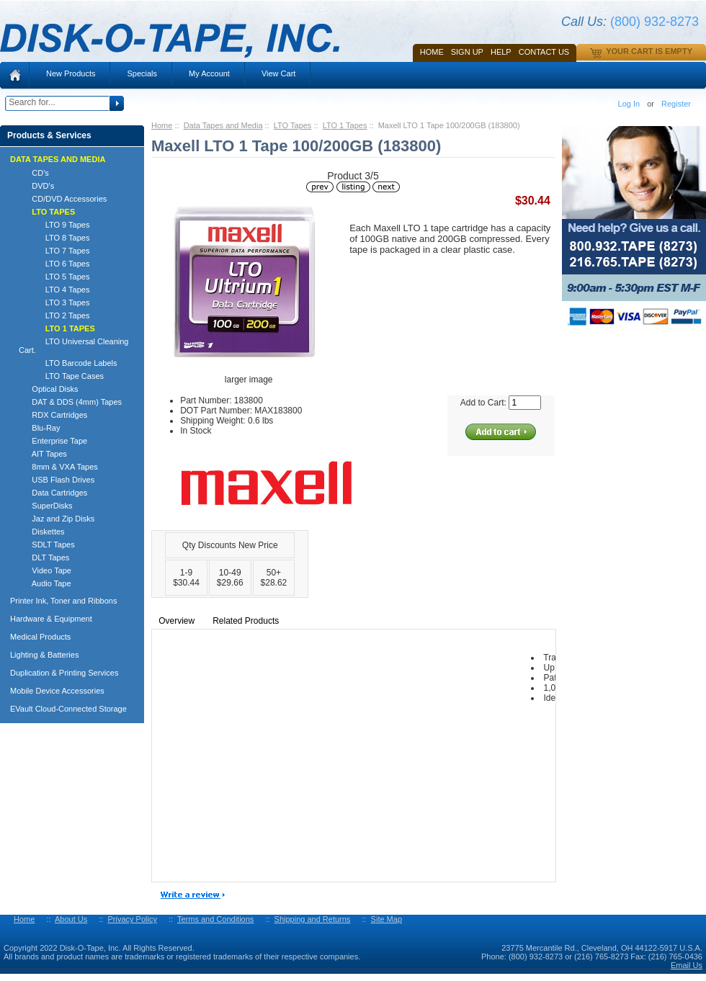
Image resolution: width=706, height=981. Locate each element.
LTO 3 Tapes (54, 302)
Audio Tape (45, 583)
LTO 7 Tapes (54, 250)
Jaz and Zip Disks (56, 518)
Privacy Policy (131, 919)
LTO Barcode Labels (68, 363)
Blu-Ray (39, 428)
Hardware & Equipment (51, 618)
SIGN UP (467, 52)
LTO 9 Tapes (54, 224)
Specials (142, 73)
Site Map (386, 919)
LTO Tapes (293, 125)
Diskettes (42, 531)
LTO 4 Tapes (54, 289)
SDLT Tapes (47, 544)
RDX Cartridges (53, 415)
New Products (70, 73)
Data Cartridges (53, 492)
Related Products (246, 621)
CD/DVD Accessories (63, 198)
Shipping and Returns (312, 919)
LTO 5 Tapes (54, 276)
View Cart (278, 73)
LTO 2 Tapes (54, 315)
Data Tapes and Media (223, 125)
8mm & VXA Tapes (58, 466)
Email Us (686, 965)
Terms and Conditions (215, 919)
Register (676, 103)
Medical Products (40, 636)
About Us (71, 919)
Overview (176, 621)
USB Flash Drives (56, 479)
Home (432, 52)
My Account (209, 73)
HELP (501, 52)
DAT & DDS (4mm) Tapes (70, 402)
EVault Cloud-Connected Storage (68, 708)
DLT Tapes (44, 557)
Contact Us (544, 52)
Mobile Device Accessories (57, 690)
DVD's (36, 186)
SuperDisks (46, 505)
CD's (34, 173)
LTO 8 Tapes (54, 237)
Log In (629, 103)
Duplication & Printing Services (64, 672)
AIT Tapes (43, 453)
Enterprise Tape (53, 440)
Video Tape (45, 570)
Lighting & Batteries (44, 654)
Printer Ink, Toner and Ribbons (63, 600)
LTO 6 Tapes (54, 263)
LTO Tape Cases (61, 376)
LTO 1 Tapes (345, 125)
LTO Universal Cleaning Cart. (73, 345)
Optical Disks (49, 389)
